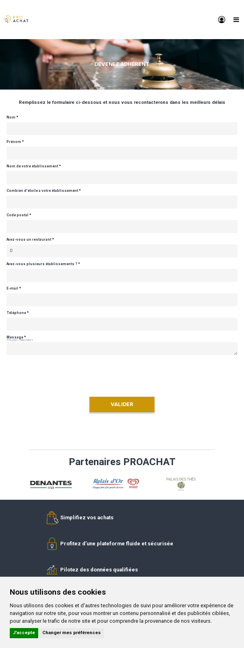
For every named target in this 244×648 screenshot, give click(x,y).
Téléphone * (18, 313)
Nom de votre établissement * (34, 166)
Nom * (12, 117)
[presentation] (121, 374)
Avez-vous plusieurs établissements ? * (43, 264)
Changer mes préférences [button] (71, 632)
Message (15, 337)
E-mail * (14, 288)
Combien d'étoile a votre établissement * (44, 191)
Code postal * (19, 215)
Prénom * (15, 142)
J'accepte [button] (24, 632)
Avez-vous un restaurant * (30, 240)
